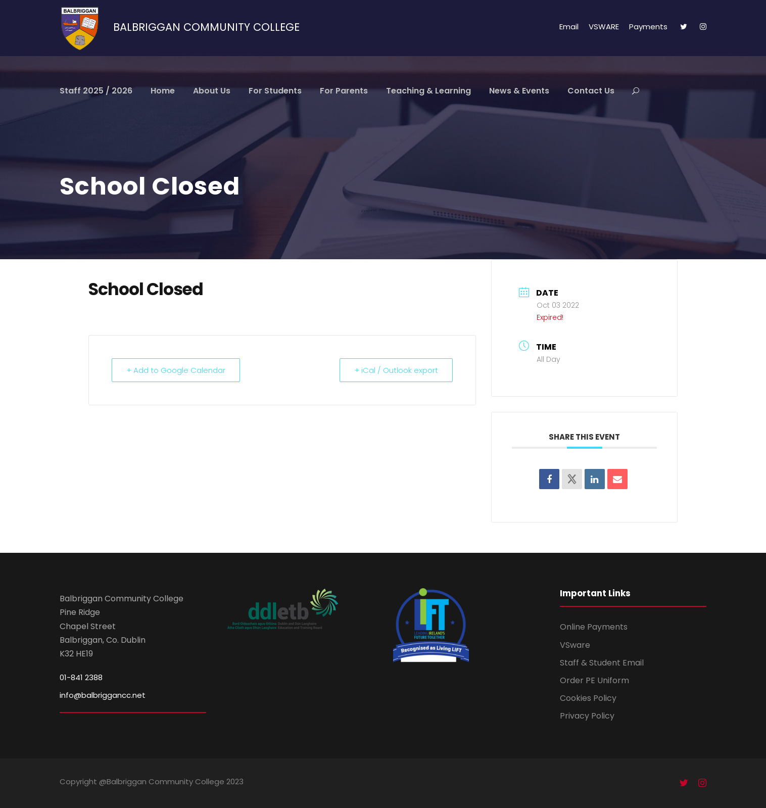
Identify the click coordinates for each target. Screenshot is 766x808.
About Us (211, 91)
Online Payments (594, 627)
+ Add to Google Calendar (175, 370)
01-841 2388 (81, 677)
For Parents (344, 91)
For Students (275, 91)
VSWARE (604, 26)
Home (163, 91)
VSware (575, 645)
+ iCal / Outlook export (396, 370)
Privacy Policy (587, 716)
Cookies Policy (588, 698)
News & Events (519, 91)
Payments (648, 26)
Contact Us (590, 91)
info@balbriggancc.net (103, 695)
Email (569, 26)
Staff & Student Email (602, 663)
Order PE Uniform (594, 680)
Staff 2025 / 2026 (96, 91)
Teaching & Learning (428, 91)
